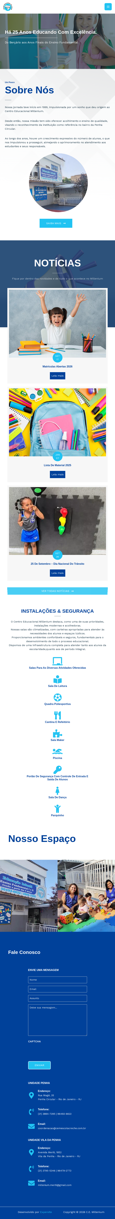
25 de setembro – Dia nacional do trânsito (57, 563)
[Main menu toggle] (108, 6)
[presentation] (53, 1051)
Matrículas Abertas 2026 (57, 366)
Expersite (46, 1212)
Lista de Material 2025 (57, 465)
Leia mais (58, 375)
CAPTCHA (34, 1041)
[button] (56, 223)
